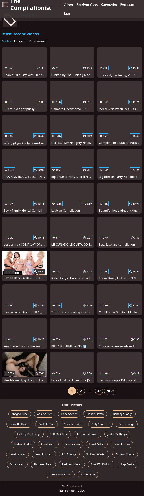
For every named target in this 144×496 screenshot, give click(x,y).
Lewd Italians (122, 444)
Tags (67, 13)
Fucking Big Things (28, 434)
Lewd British (96, 444)
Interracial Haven (87, 434)
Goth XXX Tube (59, 434)
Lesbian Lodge (23, 444)
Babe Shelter (69, 414)
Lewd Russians (44, 454)
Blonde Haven (95, 414)
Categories (109, 4)
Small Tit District (101, 464)
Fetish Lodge (126, 424)
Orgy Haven (17, 464)
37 (99, 391)
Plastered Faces (43, 464)
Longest (19, 41)
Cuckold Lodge (73, 424)
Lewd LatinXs (17, 454)
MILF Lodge (69, 454)
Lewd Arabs (48, 444)
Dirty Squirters (100, 424)
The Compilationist (26, 4)
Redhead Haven (72, 464)
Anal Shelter (44, 414)
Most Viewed (38, 41)
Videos (69, 4)
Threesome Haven (60, 474)
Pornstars (127, 4)
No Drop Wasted (96, 454)
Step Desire (127, 464)
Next (110, 391)
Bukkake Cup (46, 424)
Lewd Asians (72, 444)
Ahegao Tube (20, 414)
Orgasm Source (125, 454)
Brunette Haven (19, 424)
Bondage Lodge (123, 414)
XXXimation (88, 474)
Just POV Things (117, 434)
